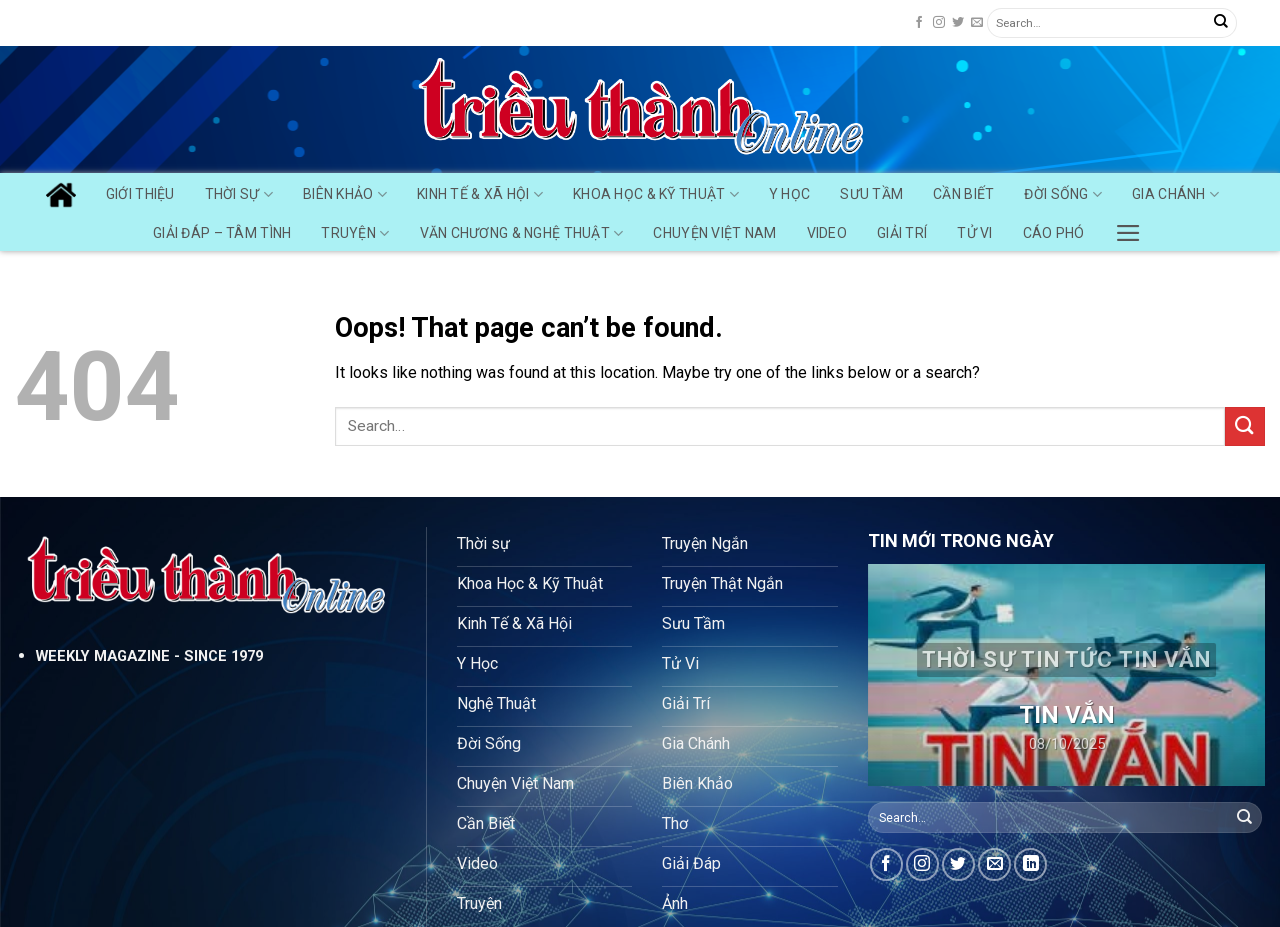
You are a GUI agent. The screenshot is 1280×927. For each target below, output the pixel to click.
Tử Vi (974, 233)
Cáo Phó (1054, 233)
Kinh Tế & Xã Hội (480, 194)
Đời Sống (1063, 194)
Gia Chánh (1175, 194)
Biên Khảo (345, 194)
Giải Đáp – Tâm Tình (222, 233)
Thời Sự (239, 194)
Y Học (789, 194)
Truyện (355, 233)
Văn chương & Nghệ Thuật (522, 233)
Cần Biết (963, 194)
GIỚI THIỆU (140, 194)
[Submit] (1221, 23)
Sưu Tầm (871, 194)
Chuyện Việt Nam (714, 233)
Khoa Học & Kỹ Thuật (656, 194)
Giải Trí (902, 233)
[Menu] (1128, 228)
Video (827, 233)
